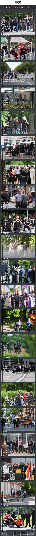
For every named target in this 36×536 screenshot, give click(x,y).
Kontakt (20, 7)
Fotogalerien (11, 7)
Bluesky (27, 7)
